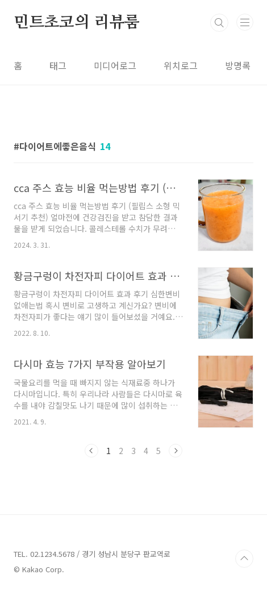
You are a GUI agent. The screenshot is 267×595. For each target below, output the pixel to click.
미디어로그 (115, 65)
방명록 (238, 65)
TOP (244, 559)
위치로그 (181, 65)
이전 (91, 450)
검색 (219, 22)
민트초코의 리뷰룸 (77, 23)
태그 (57, 65)
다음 (175, 450)
